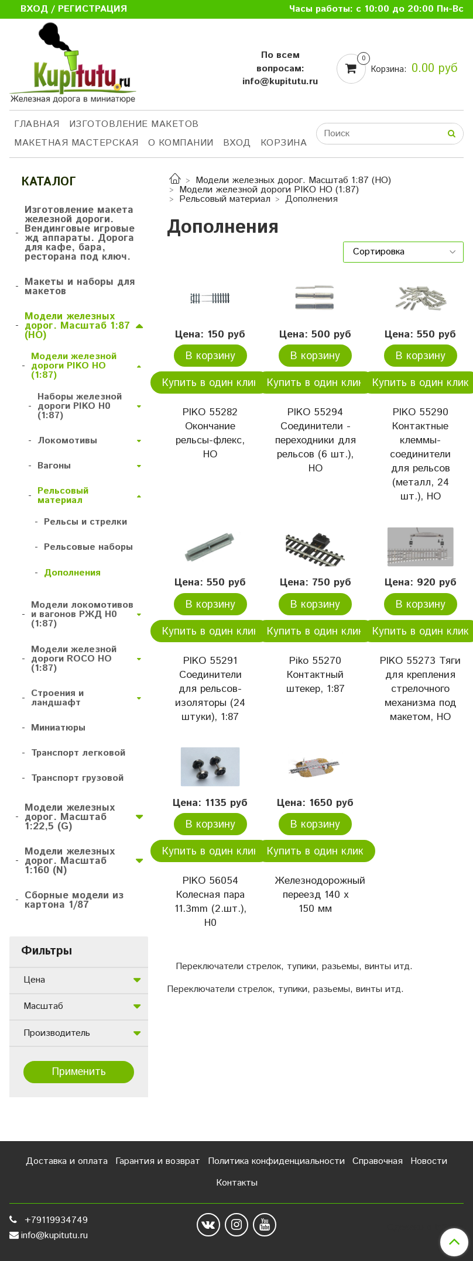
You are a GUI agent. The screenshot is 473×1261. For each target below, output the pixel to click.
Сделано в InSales (425, 1227)
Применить (79, 1072)
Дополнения (72, 573)
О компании (181, 143)
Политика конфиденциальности (276, 1161)
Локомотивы (67, 440)
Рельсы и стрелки (85, 522)
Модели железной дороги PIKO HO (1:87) (269, 190)
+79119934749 (55, 1220)
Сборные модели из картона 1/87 (74, 900)
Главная (37, 124)
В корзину (210, 356)
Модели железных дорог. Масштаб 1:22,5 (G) (70, 817)
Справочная (377, 1161)
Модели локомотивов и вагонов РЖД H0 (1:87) (82, 614)
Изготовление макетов (134, 124)
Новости (428, 1161)
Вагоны (54, 466)
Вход (237, 143)
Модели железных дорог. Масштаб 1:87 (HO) (293, 180)
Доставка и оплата (67, 1161)
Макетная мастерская (76, 143)
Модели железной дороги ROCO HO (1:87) (73, 659)
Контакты (237, 1183)
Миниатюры (58, 728)
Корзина (284, 143)
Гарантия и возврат (157, 1161)
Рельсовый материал (224, 199)
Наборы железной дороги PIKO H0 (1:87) (79, 406)
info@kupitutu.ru (54, 1235)
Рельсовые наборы (88, 547)
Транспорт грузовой (77, 778)
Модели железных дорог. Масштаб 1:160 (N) (70, 861)
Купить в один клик (210, 383)
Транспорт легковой (78, 753)
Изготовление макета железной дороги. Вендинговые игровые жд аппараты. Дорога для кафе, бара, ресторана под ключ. (80, 233)
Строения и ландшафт (57, 698)
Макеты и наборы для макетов (80, 286)
